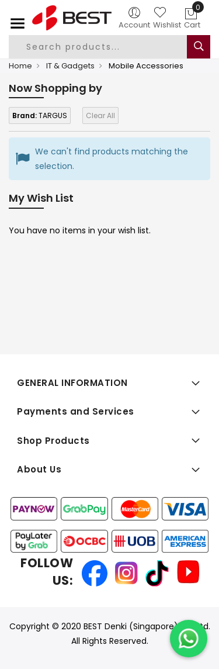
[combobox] (107, 46)
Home (20, 65)
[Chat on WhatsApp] (188, 638)
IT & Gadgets (70, 65)
